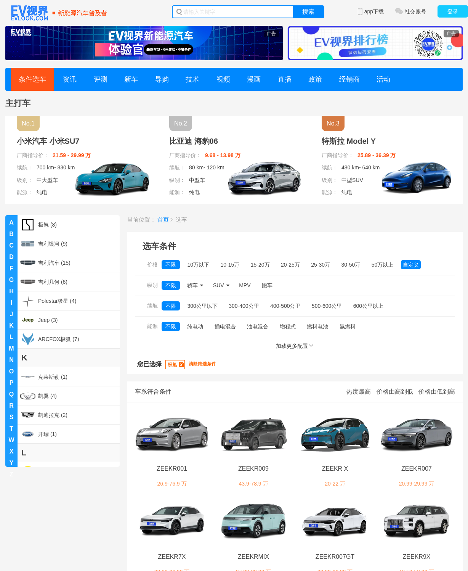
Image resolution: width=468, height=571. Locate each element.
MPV (244, 285)
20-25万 (290, 265)
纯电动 (195, 326)
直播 (285, 79)
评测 (100, 79)
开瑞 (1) (38, 434)
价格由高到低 (395, 391)
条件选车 (32, 79)
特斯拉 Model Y (349, 141)
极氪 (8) (38, 224)
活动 (383, 79)
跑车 (267, 285)
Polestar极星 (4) (48, 301)
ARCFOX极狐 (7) (49, 339)
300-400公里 (244, 306)
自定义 (411, 265)
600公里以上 (368, 306)
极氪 (172, 364)
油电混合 (257, 326)
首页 (163, 219)
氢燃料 (348, 326)
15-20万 (260, 265)
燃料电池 (317, 326)
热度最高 (358, 391)
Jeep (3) (39, 320)
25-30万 (320, 265)
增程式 (288, 326)
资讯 (70, 79)
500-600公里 (327, 306)
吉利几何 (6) (43, 282)
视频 (223, 79)
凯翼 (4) (38, 396)
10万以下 (198, 265)
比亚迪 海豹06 (193, 141)
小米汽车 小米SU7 (48, 141)
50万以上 (383, 265)
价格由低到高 (436, 391)
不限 (170, 265)
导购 (162, 79)
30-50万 (351, 265)
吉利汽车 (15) (45, 262)
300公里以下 (202, 306)
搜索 (308, 11)
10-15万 (229, 265)
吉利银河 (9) (43, 243)
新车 (131, 79)
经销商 (349, 79)
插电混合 (225, 326)
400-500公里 (285, 306)
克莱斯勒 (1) (43, 376)
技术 (192, 79)
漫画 (254, 79)
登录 (452, 11)
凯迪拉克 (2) (43, 415)
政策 (315, 79)
